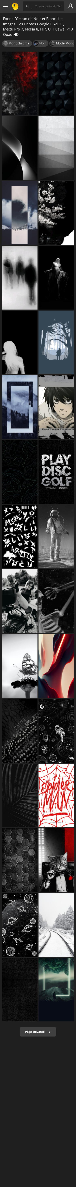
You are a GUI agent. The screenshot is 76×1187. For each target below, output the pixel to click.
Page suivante (38, 1032)
